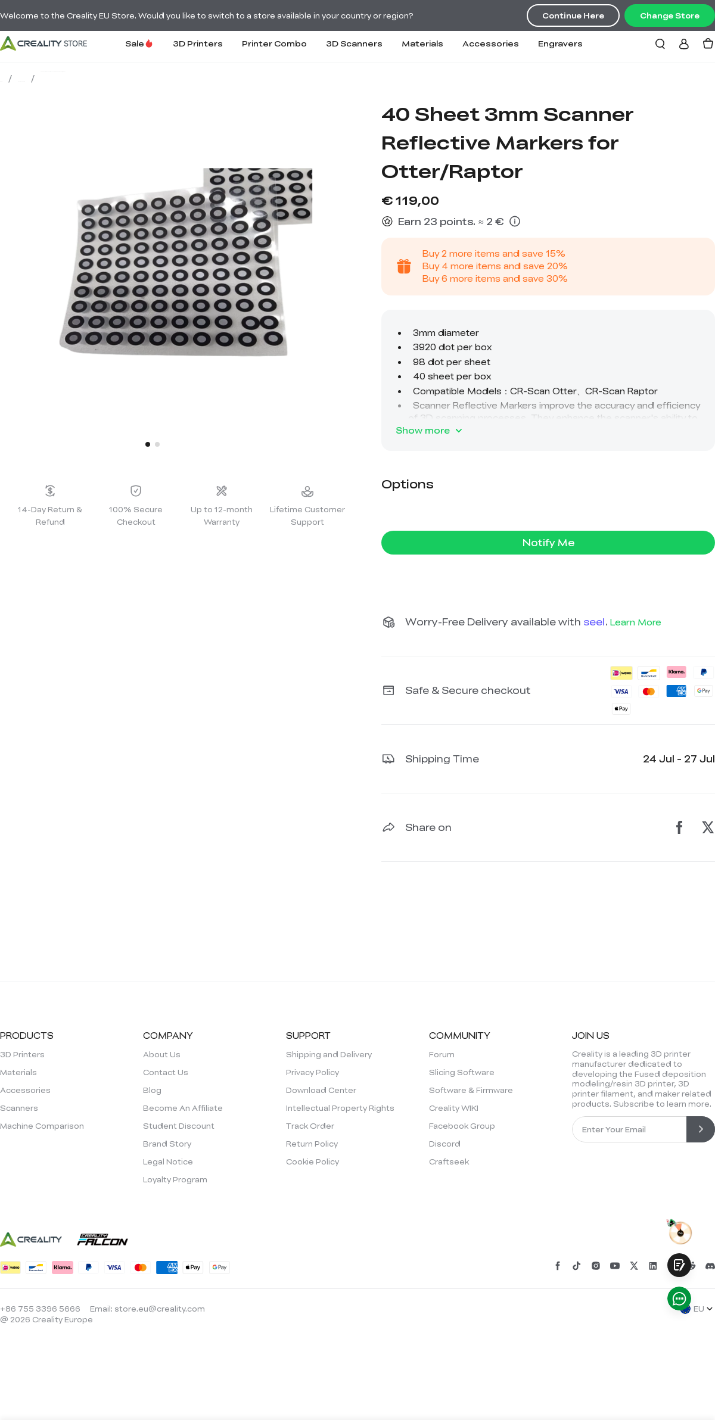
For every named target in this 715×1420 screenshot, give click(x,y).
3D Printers (198, 43)
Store (17, 78)
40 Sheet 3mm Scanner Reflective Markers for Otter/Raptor (262, 78)
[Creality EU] (43, 43)
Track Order (310, 1125)
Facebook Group (462, 1125)
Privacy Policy (312, 1072)
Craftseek (449, 1161)
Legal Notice (168, 1161)
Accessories (490, 43)
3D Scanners (354, 43)
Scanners (19, 1108)
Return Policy (312, 1143)
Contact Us (165, 1072)
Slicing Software (462, 1072)
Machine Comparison (42, 1125)
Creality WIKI (453, 1108)
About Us (162, 1054)
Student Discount (178, 1125)
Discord (445, 1143)
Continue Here (573, 15)
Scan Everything (81, 78)
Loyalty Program (175, 1179)
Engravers (560, 43)
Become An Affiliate (183, 1108)
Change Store (670, 15)
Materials (422, 43)
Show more (430, 430)
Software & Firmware (471, 1090)
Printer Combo (274, 43)
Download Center (321, 1090)
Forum (442, 1054)
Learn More (635, 622)
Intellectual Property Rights (340, 1108)
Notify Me (548, 542)
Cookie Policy (312, 1161)
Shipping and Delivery (329, 1054)
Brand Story (167, 1143)
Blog (152, 1090)
